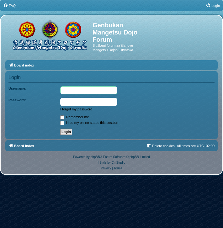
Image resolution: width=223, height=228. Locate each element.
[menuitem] (9, 5)
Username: (17, 88)
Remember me (74, 117)
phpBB (95, 157)
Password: (17, 100)
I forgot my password (76, 109)
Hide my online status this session (89, 123)
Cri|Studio (118, 162)
